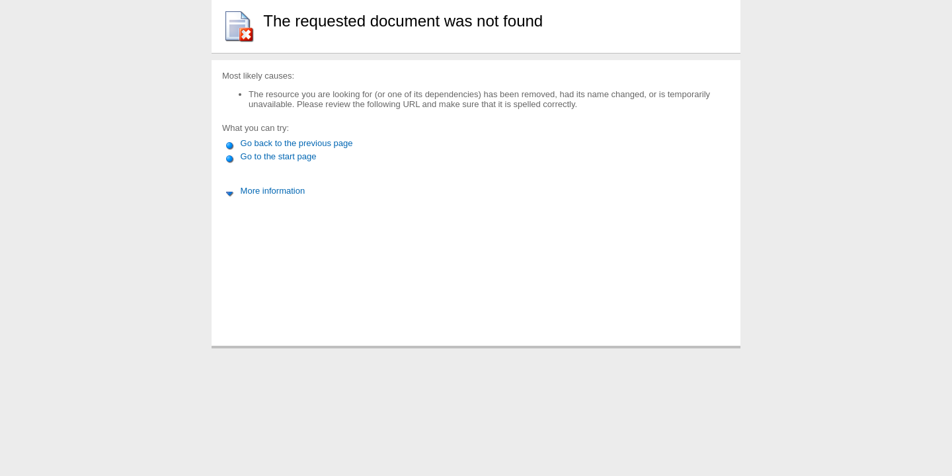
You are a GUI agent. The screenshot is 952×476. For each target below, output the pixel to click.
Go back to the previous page (288, 143)
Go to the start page (271, 156)
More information (265, 191)
